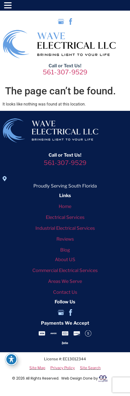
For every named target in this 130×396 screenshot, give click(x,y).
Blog (65, 250)
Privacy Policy (62, 368)
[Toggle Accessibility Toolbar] (11, 359)
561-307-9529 (65, 72)
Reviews (65, 239)
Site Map (37, 368)
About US (65, 259)
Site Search (90, 368)
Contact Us (65, 292)
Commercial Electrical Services (65, 270)
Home (65, 206)
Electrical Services (65, 217)
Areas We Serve (65, 281)
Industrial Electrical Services (65, 228)
